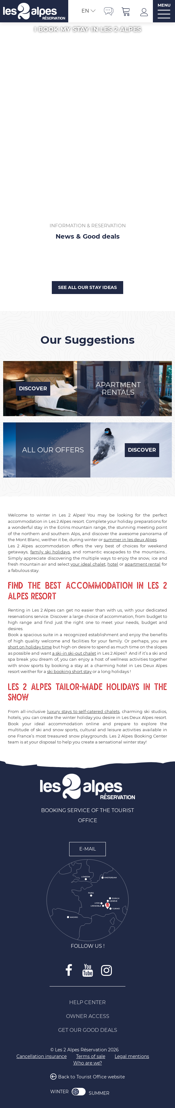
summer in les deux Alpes (130, 539)
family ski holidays (50, 551)
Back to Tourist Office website (91, 1077)
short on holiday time (30, 646)
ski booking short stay (69, 671)
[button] (126, 11)
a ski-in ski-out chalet (74, 653)
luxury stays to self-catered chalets (83, 711)
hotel (112, 564)
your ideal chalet (87, 564)
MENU (164, 5)
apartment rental (143, 564)
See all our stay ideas (87, 287)
